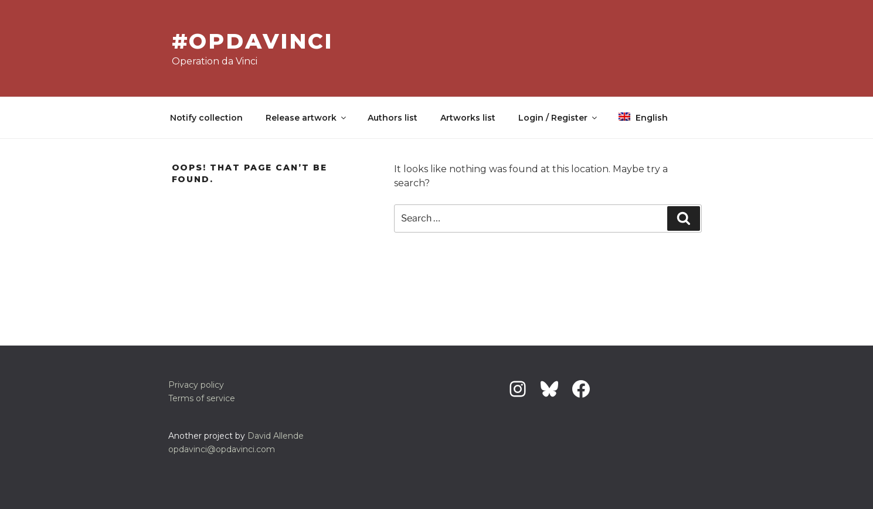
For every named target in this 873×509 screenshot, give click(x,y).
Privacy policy (196, 385)
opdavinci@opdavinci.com (221, 449)
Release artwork (307, 117)
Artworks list (467, 117)
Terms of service (201, 398)
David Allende (275, 436)
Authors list (392, 117)
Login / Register (558, 117)
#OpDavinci (253, 41)
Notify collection (206, 117)
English (643, 117)
